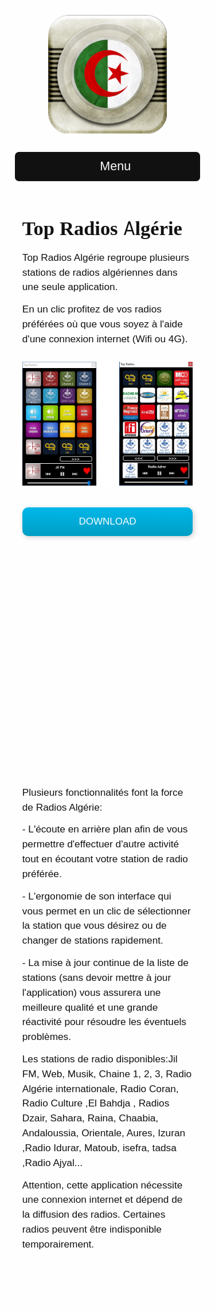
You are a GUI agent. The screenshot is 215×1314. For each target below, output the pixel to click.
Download (107, 521)
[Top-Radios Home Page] (107, 131)
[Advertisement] (107, 663)
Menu (107, 166)
